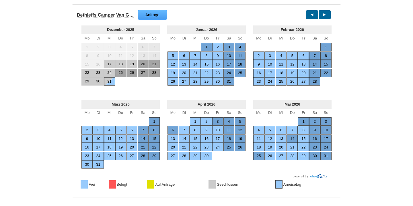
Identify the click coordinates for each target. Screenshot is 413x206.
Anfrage (152, 15)
